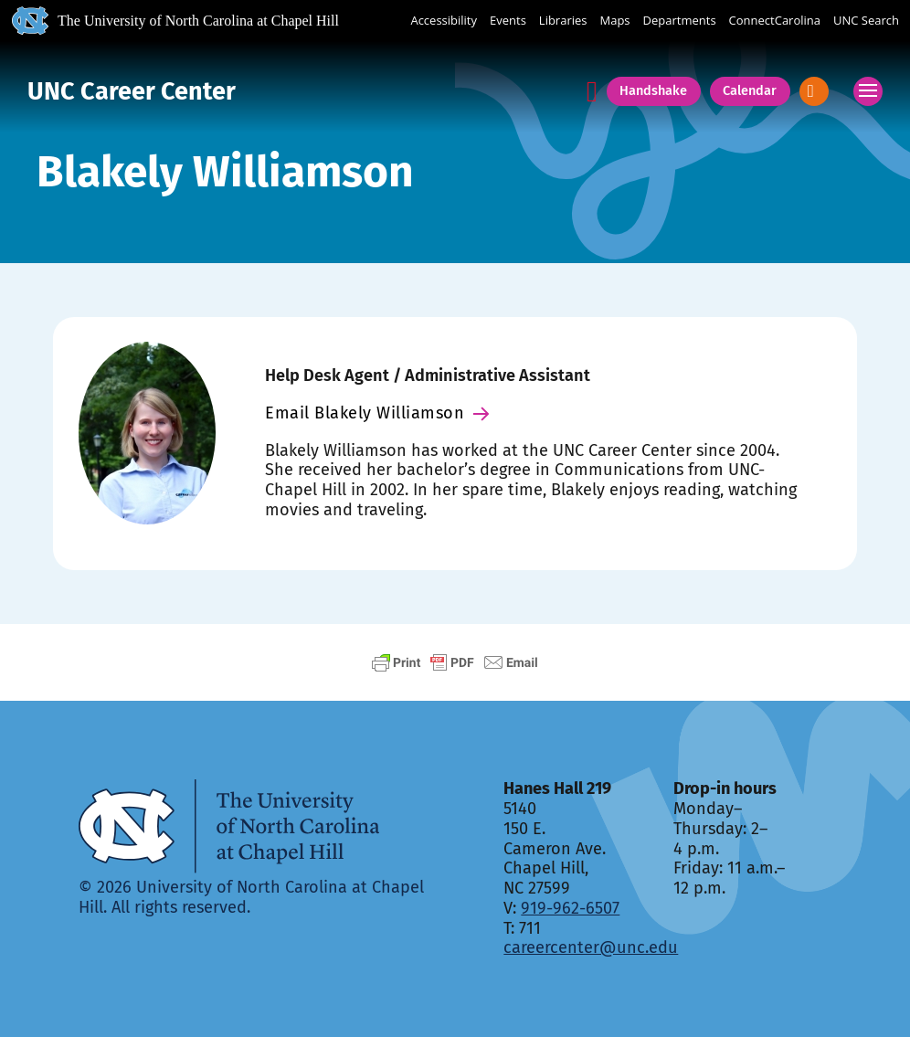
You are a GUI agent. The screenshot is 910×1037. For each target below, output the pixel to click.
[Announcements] (592, 92)
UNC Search (866, 21)
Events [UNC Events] (508, 21)
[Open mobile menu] (868, 91)
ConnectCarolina (774, 21)
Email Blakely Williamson (377, 413)
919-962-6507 (570, 908)
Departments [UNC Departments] (679, 21)
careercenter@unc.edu (590, 947)
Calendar (750, 90)
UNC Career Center (131, 91)
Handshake (653, 90)
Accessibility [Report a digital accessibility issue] (443, 21)
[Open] (814, 91)
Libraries (563, 21)
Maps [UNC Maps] (615, 21)
